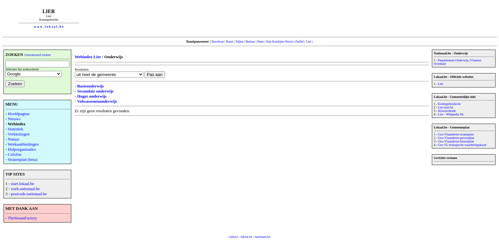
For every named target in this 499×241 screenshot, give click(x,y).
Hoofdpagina (19, 113)
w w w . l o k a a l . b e (49, 26)
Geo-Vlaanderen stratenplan (456, 134)
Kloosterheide (447, 111)
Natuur (13, 139)
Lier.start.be (445, 107)
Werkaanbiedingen (23, 144)
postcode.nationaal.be (29, 193)
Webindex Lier (88, 56)
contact (233, 236)
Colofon (15, 154)
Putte (260, 41)
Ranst (229, 41)
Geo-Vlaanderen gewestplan (456, 138)
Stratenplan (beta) (23, 159)
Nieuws (14, 118)
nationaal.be (263, 236)
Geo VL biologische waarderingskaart (462, 145)
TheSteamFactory (22, 218)
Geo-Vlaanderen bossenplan (456, 141)
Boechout (218, 41)
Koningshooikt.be (449, 104)
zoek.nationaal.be (25, 188)
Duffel (299, 41)
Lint (308, 41)
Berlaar (250, 41)
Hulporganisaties (22, 149)
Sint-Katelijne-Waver (279, 41)
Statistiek (15, 129)
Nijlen (239, 41)
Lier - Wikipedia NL (451, 114)
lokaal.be (246, 236)
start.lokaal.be (22, 183)
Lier (440, 84)
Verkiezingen (19, 134)
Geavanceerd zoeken (38, 55)
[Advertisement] (295, 18)
